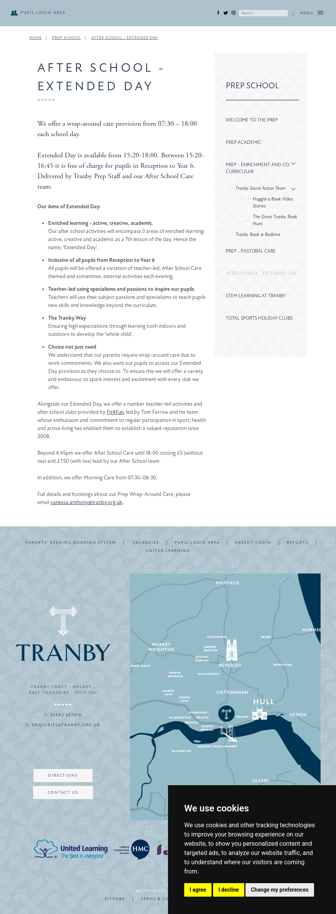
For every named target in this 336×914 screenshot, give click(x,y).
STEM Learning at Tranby (256, 295)
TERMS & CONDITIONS (167, 899)
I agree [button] (198, 890)
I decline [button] (228, 890)
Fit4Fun (115, 412)
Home (35, 37)
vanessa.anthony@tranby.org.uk (86, 502)
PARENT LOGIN (253, 542)
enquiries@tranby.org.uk (66, 725)
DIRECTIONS (63, 775)
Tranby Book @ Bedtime (258, 234)
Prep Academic (243, 142)
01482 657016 (66, 715)
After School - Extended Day (124, 37)
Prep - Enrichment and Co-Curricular (258, 168)
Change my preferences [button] (279, 890)
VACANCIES (146, 542)
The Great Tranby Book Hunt (275, 220)
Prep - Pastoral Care (251, 251)
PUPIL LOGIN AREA (43, 12)
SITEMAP (115, 899)
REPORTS (297, 542)
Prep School (66, 37)
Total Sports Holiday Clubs (259, 318)
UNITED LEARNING (168, 550)
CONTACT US (63, 792)
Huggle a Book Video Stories (273, 202)
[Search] (263, 13)
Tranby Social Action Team (260, 188)
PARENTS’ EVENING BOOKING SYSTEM (70, 542)
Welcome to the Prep (252, 120)
